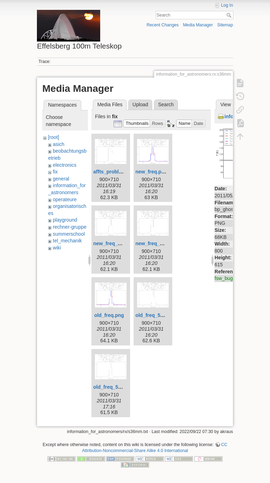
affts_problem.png (114, 171)
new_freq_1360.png (116, 243)
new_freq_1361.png (158, 243)
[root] (53, 137)
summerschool (69, 234)
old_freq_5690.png (115, 387)
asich (58, 144)
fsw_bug (223, 278)
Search (229, 15)
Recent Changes (163, 25)
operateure (65, 199)
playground (65, 220)
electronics (64, 165)
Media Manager (198, 25)
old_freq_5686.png (157, 315)
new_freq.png (151, 171)
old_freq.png (109, 315)
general (61, 179)
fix (55, 171)
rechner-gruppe (69, 227)
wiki (57, 247)
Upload (140, 104)
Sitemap (225, 25)
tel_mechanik (67, 240)
